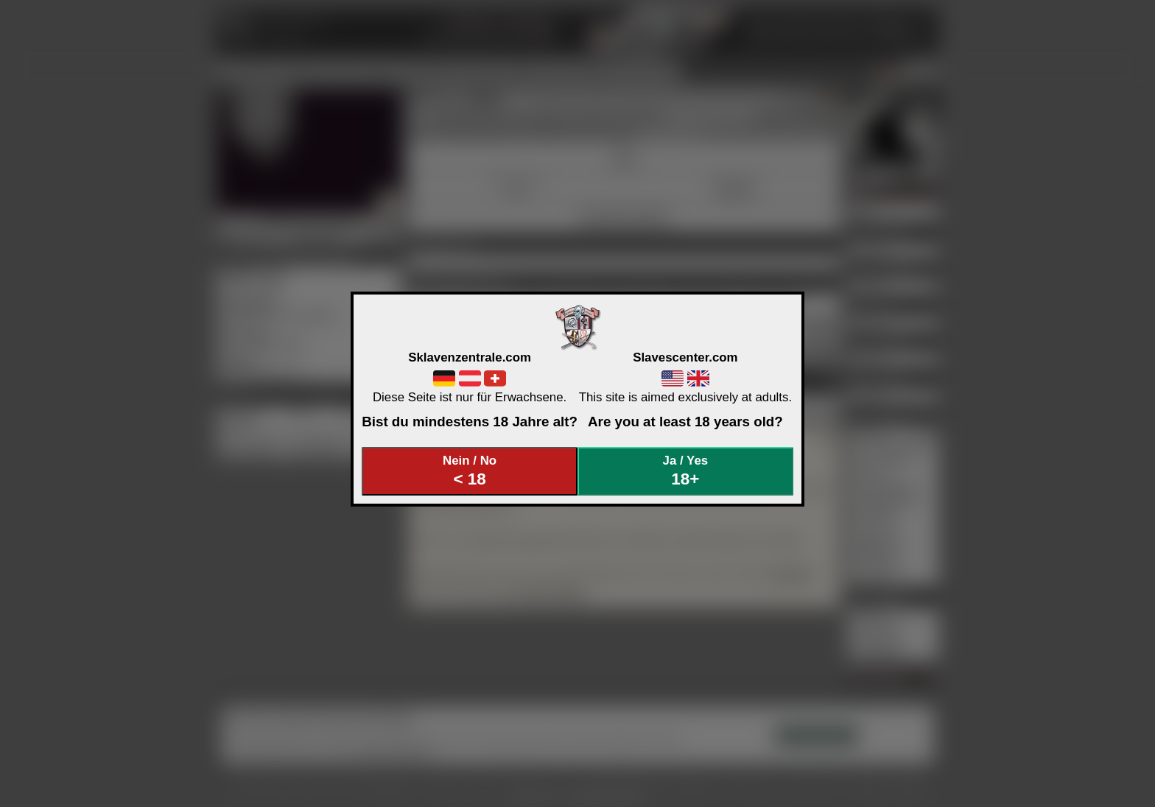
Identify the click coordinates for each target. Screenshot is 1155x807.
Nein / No (470, 471)
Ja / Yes (686, 471)
